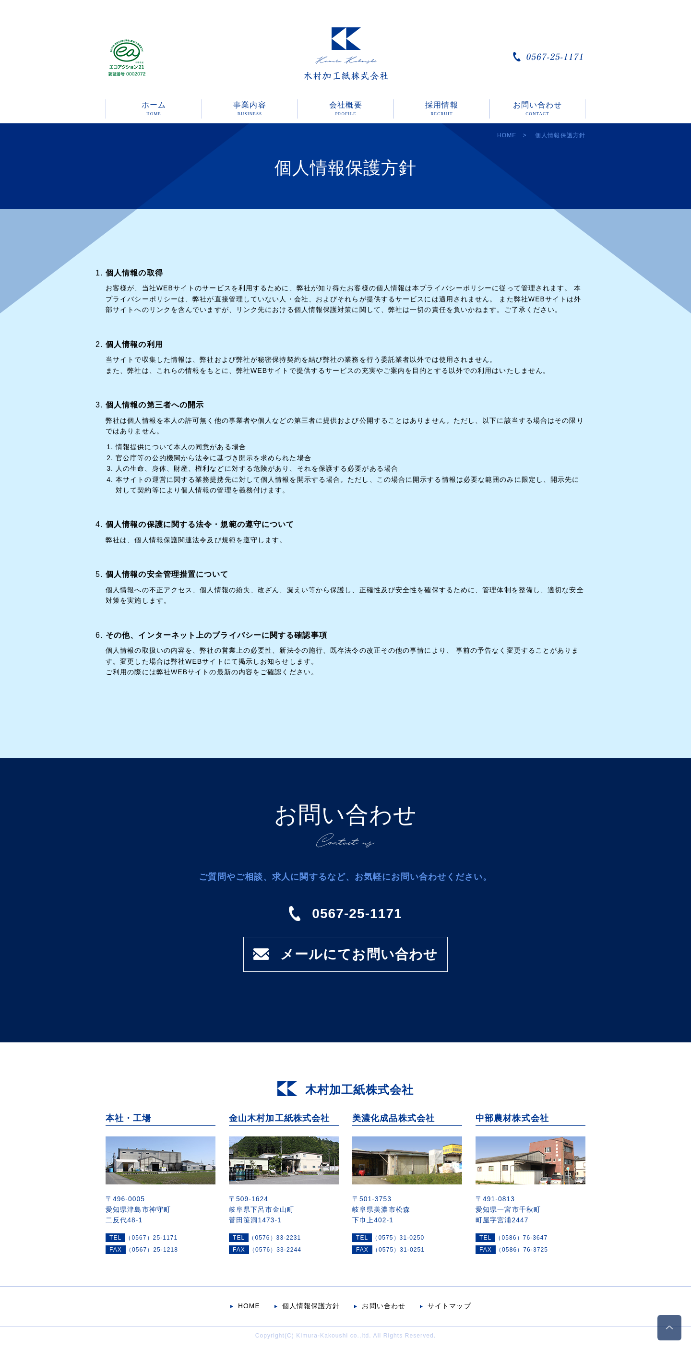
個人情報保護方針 (311, 1306)
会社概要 (345, 108)
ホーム (154, 108)
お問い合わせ (537, 108)
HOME (506, 135)
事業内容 (249, 108)
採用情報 (441, 108)
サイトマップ (449, 1306)
